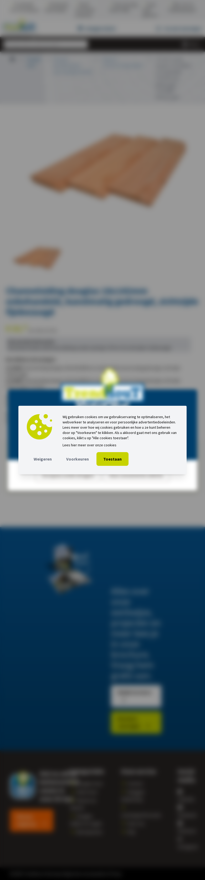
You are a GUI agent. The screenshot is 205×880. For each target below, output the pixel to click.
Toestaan (112, 459)
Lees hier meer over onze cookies (89, 445)
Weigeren (43, 459)
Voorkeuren (77, 459)
